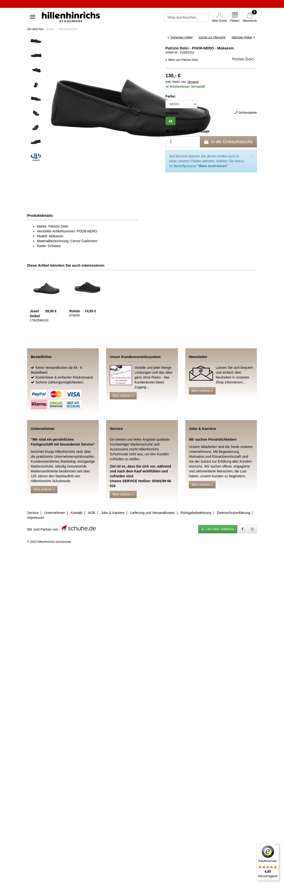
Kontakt (76, 513)
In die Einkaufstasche (228, 141)
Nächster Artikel (243, 37)
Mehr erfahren (123, 395)
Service (33, 513)
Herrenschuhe (67, 29)
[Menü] (276, 846)
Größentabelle (246, 112)
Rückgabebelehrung (196, 513)
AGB (91, 513)
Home (50, 29)
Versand (192, 82)
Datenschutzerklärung (233, 513)
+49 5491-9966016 (217, 529)
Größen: (172, 113)
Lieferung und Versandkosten (152, 513)
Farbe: (170, 96)
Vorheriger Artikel (180, 37)
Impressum (35, 518)
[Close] (251, 155)
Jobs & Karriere (112, 513)
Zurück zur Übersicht (212, 37)
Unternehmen (54, 513)
